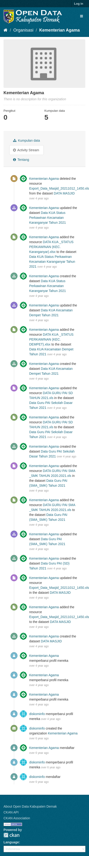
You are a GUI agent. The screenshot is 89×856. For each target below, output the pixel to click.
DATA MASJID (64, 193)
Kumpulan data (26, 140)
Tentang (21, 160)
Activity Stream (26, 150)
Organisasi (23, 30)
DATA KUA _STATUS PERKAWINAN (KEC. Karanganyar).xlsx (51, 247)
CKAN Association (17, 818)
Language (11, 842)
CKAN (11, 835)
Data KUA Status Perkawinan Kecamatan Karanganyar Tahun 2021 (47, 217)
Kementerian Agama (59, 30)
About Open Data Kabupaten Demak (30, 806)
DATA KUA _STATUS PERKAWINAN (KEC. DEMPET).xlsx (51, 339)
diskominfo (37, 714)
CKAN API (11, 812)
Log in (78, 3)
